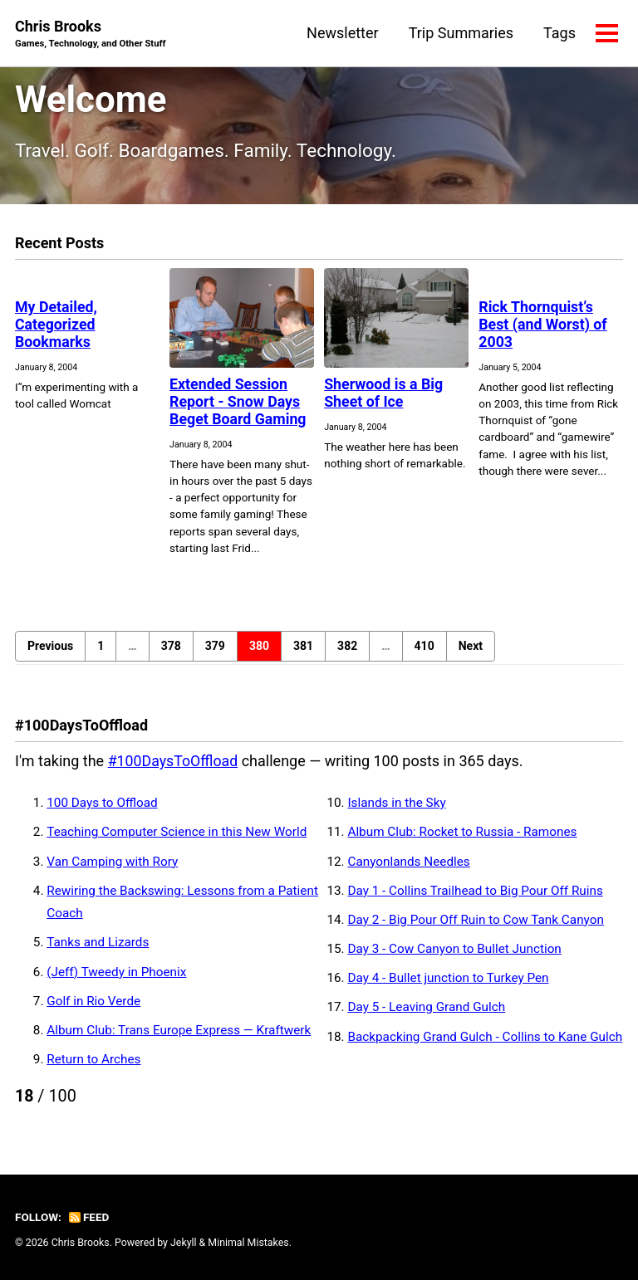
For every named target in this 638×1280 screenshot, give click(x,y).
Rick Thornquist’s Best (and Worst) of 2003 (543, 324)
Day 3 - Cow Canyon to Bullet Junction (454, 947)
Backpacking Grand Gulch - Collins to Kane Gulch (484, 1035)
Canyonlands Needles (408, 860)
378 (171, 645)
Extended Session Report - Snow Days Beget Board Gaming (238, 401)
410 (424, 645)
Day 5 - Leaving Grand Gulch (426, 1006)
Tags (559, 33)
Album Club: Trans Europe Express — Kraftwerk (179, 1029)
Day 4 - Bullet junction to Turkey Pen (447, 977)
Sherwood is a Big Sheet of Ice (384, 392)
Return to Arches (93, 1058)
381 (303, 645)
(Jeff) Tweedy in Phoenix (116, 971)
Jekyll (183, 1242)
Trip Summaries (461, 33)
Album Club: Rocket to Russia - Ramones (462, 831)
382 (347, 645)
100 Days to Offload (102, 802)
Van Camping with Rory (112, 860)
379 (215, 645)
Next (471, 645)
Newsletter (343, 33)
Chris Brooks (90, 34)
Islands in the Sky (396, 802)
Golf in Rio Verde (93, 1000)
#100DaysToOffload (174, 760)
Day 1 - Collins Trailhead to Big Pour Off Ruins (474, 889)
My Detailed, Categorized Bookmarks (56, 324)
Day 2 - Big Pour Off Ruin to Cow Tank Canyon (475, 918)
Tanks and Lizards (98, 942)
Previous (50, 645)
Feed (89, 1217)
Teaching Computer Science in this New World (177, 831)
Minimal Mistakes (248, 1242)
